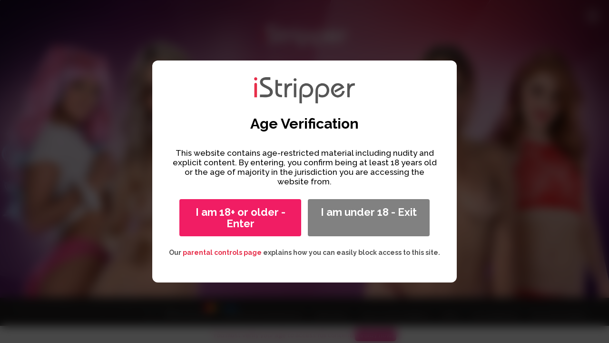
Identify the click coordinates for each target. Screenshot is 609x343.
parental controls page (222, 252)
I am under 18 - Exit (369, 212)
